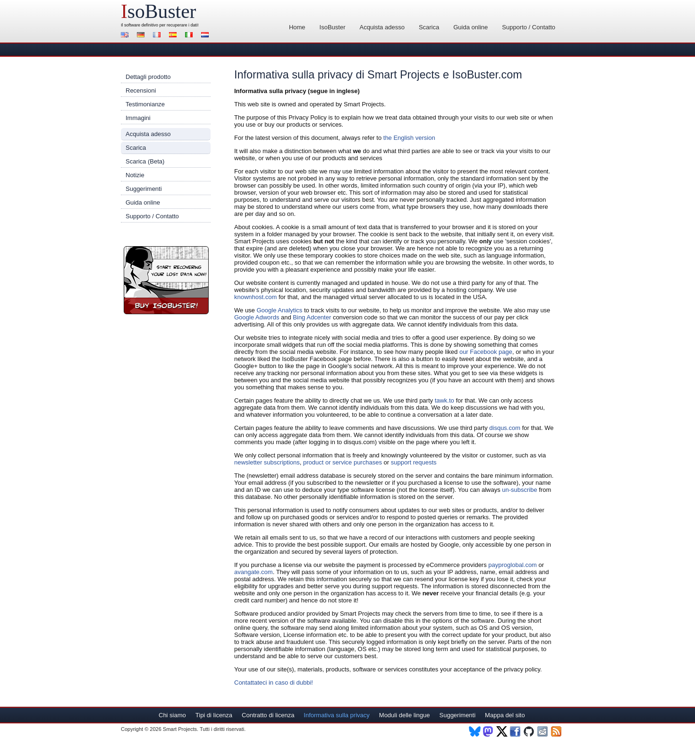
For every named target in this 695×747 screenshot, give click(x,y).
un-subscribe (519, 489)
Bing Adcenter (312, 317)
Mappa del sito (505, 715)
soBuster (158, 11)
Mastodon (488, 731)
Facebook (516, 731)
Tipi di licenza (213, 715)
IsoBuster (333, 27)
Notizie (135, 175)
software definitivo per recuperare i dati (160, 25)
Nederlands (206, 35)
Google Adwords (256, 317)
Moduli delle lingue (404, 715)
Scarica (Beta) (145, 161)
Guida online (470, 27)
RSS (557, 731)
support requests (414, 462)
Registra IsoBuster (166, 280)
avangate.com (253, 571)
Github (529, 731)
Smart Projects (180, 729)
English (126, 35)
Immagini (138, 117)
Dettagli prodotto (148, 76)
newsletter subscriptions (267, 462)
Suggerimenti (144, 188)
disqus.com (504, 427)
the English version (409, 137)
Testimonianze (145, 104)
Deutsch (142, 35)
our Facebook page (485, 351)
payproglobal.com (512, 564)
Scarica (429, 27)
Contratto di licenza (268, 715)
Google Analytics (279, 310)
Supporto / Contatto (528, 27)
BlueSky (475, 731)
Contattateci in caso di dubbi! (273, 682)
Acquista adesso (381, 27)
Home (297, 27)
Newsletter (543, 731)
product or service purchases (342, 462)
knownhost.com (255, 297)
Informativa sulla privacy (336, 715)
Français (158, 35)
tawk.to (444, 400)
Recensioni (141, 90)
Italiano (190, 35)
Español (174, 35)
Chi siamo (172, 715)
